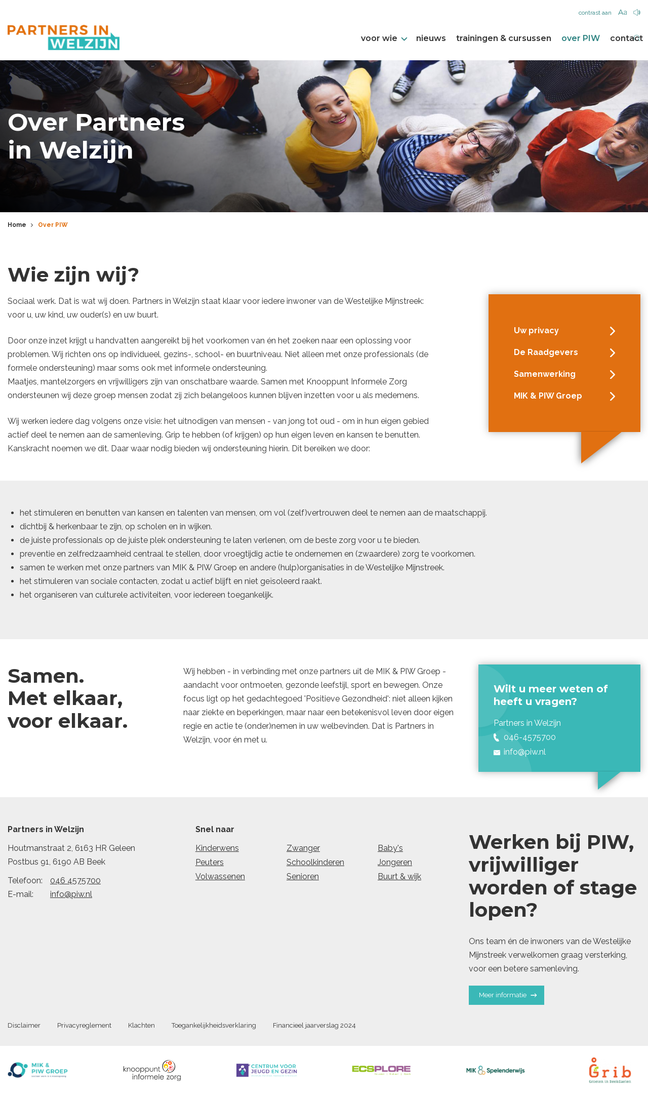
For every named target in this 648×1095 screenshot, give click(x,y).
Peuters (209, 862)
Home (17, 225)
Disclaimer (24, 1025)
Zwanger (303, 848)
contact (611, 39)
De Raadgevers (564, 352)
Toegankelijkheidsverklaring (214, 1025)
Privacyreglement (84, 1025)
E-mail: (20, 894)
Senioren (303, 876)
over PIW (565, 39)
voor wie (368, 39)
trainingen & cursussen (488, 39)
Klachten (141, 1025)
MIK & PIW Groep (564, 396)
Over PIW (53, 225)
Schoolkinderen (315, 862)
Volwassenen (220, 876)
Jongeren (395, 862)
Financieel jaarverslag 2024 (314, 1025)
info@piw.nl (71, 894)
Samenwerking (564, 374)
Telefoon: (25, 880)
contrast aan (595, 12)
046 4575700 (75, 880)
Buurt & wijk (399, 876)
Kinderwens (217, 848)
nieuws (416, 39)
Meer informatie (508, 995)
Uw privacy (564, 331)
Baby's (390, 848)
